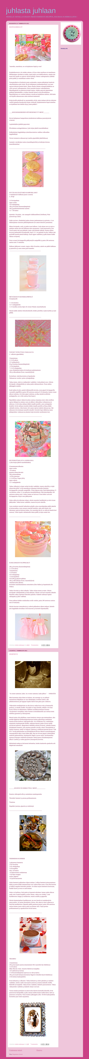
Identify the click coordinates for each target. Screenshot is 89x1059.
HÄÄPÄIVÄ (13, 654)
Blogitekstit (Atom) (17, 1054)
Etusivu (39, 1050)
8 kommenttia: (35, 645)
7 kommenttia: (34, 1044)
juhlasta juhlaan (31, 11)
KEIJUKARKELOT (15, 27)
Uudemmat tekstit (15, 1050)
